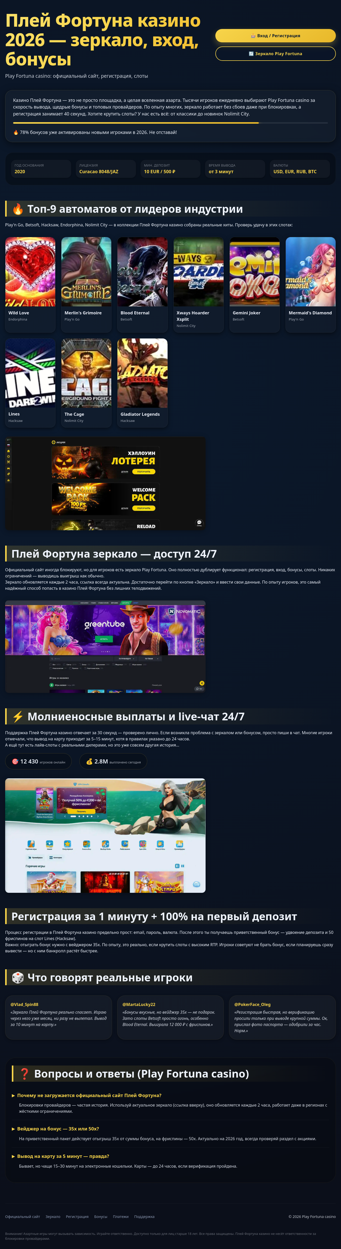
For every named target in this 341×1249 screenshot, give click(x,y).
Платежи (121, 1216)
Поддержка (144, 1216)
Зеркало (52, 1216)
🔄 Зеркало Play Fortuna (275, 53)
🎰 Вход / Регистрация (275, 35)
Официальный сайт (22, 1216)
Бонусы (100, 1216)
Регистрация (77, 1216)
